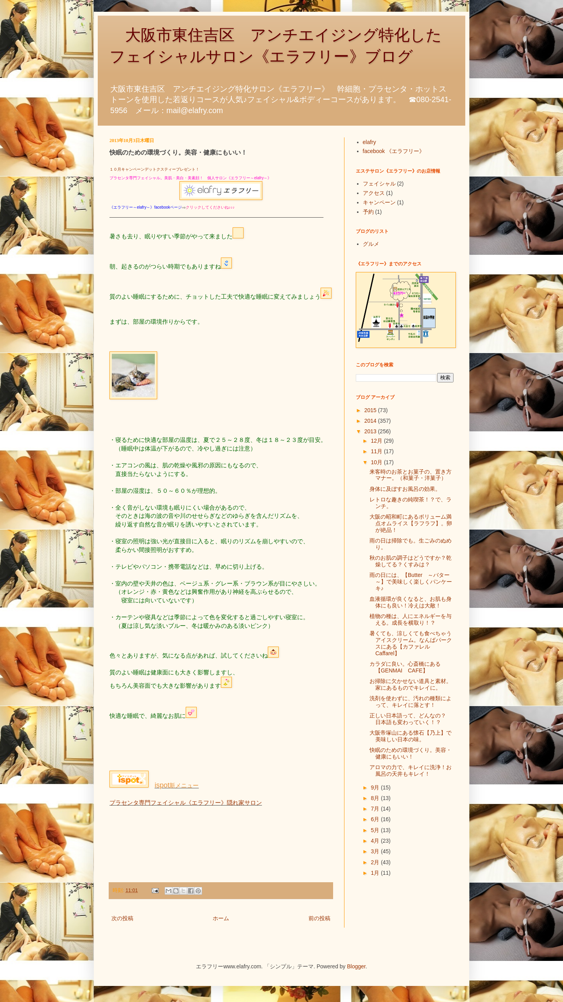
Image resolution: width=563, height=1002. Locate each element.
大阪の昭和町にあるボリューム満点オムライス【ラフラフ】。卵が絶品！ (410, 523)
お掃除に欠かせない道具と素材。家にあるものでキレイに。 (410, 684)
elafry (369, 142)
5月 (376, 830)
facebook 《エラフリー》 (394, 151)
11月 (377, 451)
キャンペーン (379, 202)
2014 (371, 421)
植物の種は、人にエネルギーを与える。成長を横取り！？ (410, 619)
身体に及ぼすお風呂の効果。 (405, 489)
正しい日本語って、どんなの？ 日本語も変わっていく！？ (410, 718)
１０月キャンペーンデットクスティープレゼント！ (154, 169)
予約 (368, 212)
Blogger (356, 966)
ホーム (221, 918)
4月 (376, 841)
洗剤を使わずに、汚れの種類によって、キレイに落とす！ (410, 701)
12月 (377, 441)
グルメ (371, 244)
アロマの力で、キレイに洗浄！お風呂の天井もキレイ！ (410, 770)
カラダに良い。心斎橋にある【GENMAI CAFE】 (405, 667)
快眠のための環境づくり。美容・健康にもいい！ (410, 753)
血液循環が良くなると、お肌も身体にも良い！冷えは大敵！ (410, 602)
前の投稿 (319, 918)
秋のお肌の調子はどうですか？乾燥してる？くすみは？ (410, 561)
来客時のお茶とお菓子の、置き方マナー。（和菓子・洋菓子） (410, 475)
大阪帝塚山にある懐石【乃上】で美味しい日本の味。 (410, 736)
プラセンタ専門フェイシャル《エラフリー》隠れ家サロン (185, 802)
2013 (371, 431)
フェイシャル (379, 183)
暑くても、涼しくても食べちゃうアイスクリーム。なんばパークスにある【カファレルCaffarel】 (410, 643)
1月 (376, 873)
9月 (376, 787)
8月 (376, 798)
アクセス (374, 193)
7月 (376, 809)
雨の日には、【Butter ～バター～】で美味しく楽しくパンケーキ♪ (410, 581)
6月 (376, 819)
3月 (376, 851)
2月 (376, 862)
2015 (371, 410)
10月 (377, 462)
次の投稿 (122, 918)
